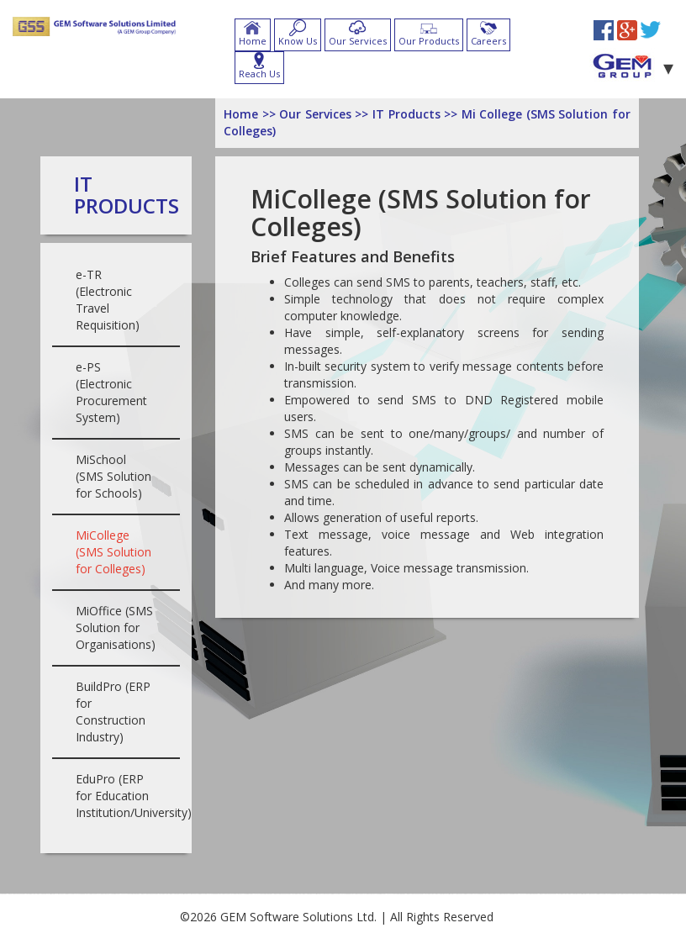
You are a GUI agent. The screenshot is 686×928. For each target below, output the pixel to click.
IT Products (126, 194)
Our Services (358, 40)
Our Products (428, 40)
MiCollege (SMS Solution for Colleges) (113, 552)
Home (252, 40)
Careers (488, 40)
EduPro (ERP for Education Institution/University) (134, 795)
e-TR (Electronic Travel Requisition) (108, 299)
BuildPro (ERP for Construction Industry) (113, 711)
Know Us (297, 40)
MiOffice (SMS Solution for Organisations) (116, 627)
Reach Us (259, 73)
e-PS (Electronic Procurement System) (111, 392)
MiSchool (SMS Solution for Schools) (113, 476)
